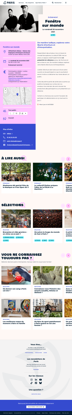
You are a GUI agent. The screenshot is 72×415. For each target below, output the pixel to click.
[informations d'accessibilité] (18, 113)
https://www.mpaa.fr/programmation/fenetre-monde (20, 79)
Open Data (45, 413)
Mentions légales (8, 413)
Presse (38, 413)
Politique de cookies (54, 413)
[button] (17, 94)
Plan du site (65, 413)
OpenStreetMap (25, 104)
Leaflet (17, 104)
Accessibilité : (24, 413)
